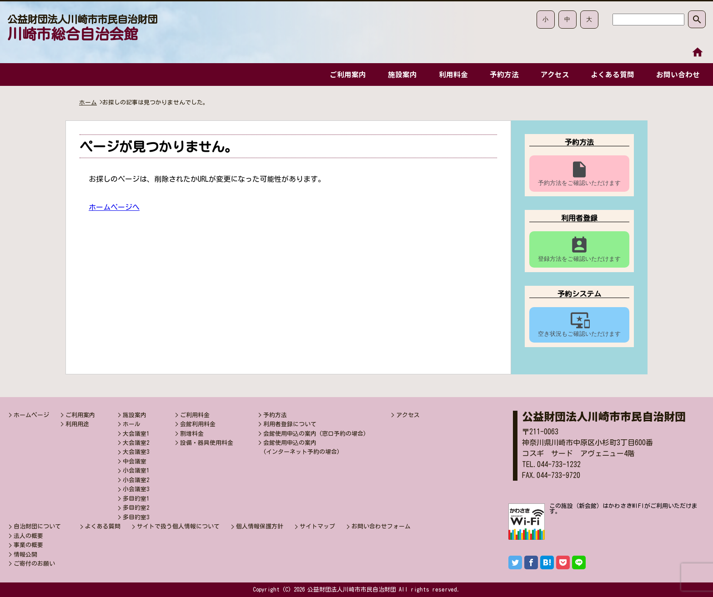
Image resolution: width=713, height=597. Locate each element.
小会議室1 (136, 470)
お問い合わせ (677, 74)
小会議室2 (136, 480)
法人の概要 (28, 536)
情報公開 (25, 554)
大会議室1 (136, 434)
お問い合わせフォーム (381, 526)
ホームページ (31, 415)
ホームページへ (114, 207)
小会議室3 (136, 489)
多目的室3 (136, 517)
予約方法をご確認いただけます (579, 173)
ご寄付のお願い (34, 564)
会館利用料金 (198, 424)
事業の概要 (28, 545)
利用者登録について (289, 424)
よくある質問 (611, 74)
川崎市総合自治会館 (82, 27)
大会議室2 (136, 443)
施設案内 (397, 74)
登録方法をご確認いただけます (579, 249)
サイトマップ (317, 526)
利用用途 (77, 424)
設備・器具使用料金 (206, 443)
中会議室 (134, 461)
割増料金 (192, 434)
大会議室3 (136, 452)
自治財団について (37, 526)
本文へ (697, 61)
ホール (132, 424)
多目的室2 (136, 508)
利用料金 (448, 74)
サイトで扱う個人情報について (178, 526)
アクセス (552, 74)
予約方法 (500, 74)
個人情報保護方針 (259, 526)
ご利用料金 (195, 415)
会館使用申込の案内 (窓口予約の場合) (314, 434)
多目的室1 (136, 499)
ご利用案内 (341, 74)
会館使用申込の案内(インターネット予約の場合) (301, 447)
